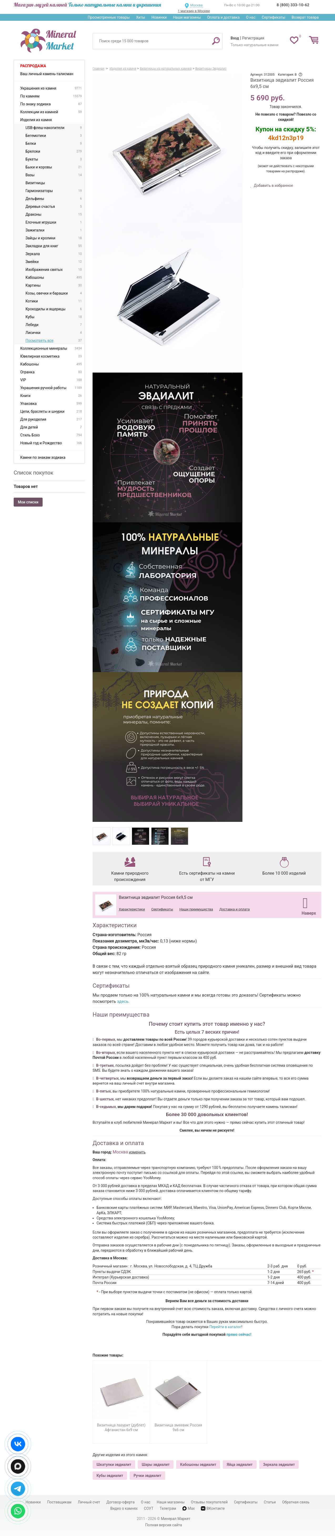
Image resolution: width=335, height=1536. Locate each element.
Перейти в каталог (225, 1327)
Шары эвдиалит (156, 1464)
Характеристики (132, 909)
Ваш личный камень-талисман (46, 74)
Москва (196, 5)
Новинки (159, 17)
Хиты (140, 17)
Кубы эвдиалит (110, 1475)
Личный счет (89, 1502)
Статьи (270, 1502)
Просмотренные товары (109, 17)
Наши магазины (187, 17)
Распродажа (33, 66)
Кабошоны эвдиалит (198, 1464)
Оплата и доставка (223, 17)
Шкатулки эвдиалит (114, 1464)
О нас (250, 17)
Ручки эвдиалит (147, 1475)
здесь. (123, 1001)
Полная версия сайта (163, 1525)
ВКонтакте (213, 1508)
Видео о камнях (124, 1508)
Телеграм (168, 1508)
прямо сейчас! (238, 1334)
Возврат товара (305, 17)
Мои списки (28, 502)
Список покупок (33, 473)
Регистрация (253, 38)
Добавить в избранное (273, 185)
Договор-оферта (120, 1502)
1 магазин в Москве (194, 11)
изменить (137, 1152)
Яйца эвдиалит (239, 1464)
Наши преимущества (196, 909)
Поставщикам (59, 1502)
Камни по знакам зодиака (42, 457)
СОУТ (148, 1508)
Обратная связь (295, 1502)
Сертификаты (274, 17)
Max (188, 1508)
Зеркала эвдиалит (279, 1464)
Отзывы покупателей (209, 1502)
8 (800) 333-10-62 (293, 5)
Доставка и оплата (234, 909)
